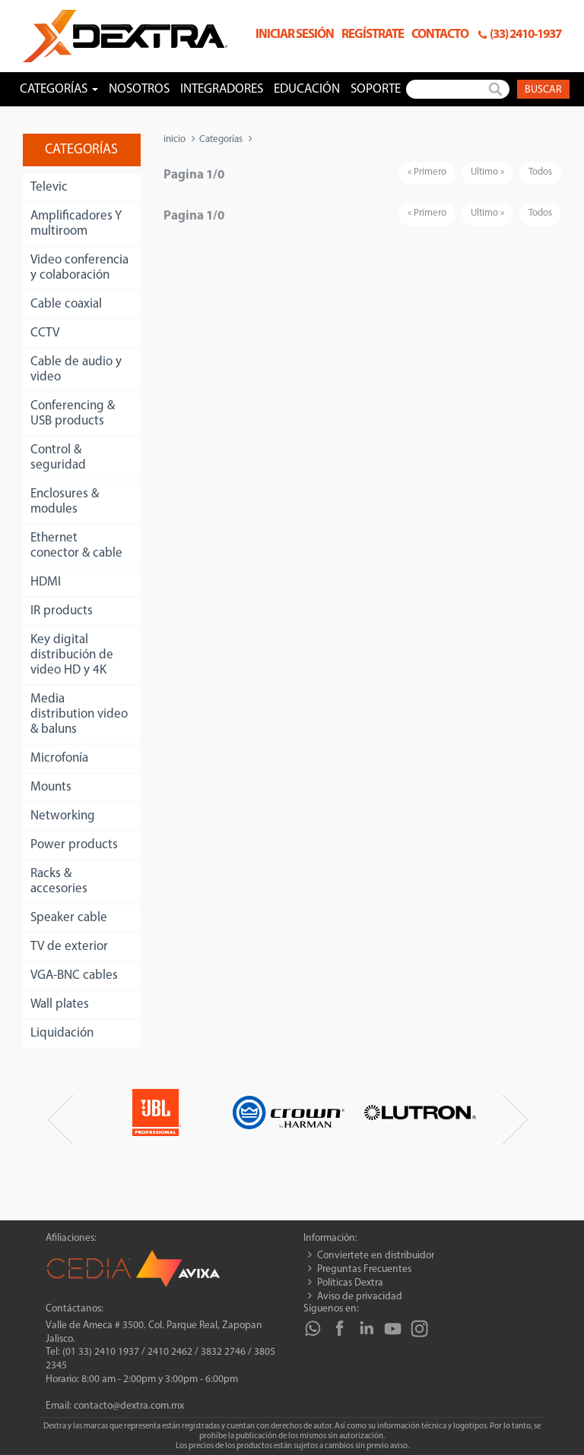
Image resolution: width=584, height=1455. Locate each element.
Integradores (221, 89)
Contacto (439, 34)
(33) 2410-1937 (525, 34)
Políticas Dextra (350, 1283)
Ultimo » (487, 172)
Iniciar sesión (295, 34)
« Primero (427, 172)
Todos (540, 172)
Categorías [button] (59, 89)
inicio (174, 139)
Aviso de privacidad (359, 1297)
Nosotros (139, 89)
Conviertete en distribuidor (375, 1256)
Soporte (376, 89)
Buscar (543, 90)
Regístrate (372, 34)
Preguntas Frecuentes (364, 1269)
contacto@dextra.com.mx (129, 1406)
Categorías (221, 139)
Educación (307, 89)
